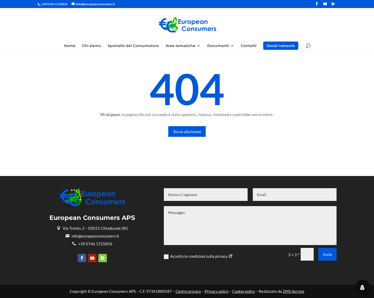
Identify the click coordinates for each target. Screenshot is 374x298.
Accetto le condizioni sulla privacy (198, 256)
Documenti (218, 46)
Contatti (248, 46)
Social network (281, 45)
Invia (327, 254)
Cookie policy (243, 291)
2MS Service (293, 291)
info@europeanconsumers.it (92, 236)
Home (69, 46)
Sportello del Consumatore (133, 46)
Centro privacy (188, 291)
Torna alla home (187, 131)
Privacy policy (217, 291)
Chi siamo (91, 46)
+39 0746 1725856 (92, 243)
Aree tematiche (180, 46)
